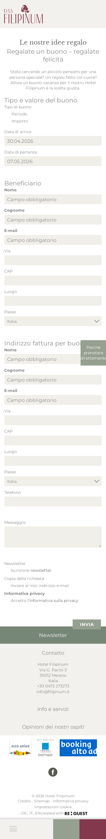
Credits (24, 801)
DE (24, 812)
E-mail (10, 230)
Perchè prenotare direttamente (93, 353)
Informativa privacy (24, 593)
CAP (8, 271)
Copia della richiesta (24, 578)
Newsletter (15, 563)
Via (7, 250)
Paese (10, 311)
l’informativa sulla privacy (52, 600)
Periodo (19, 114)
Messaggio (15, 522)
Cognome (14, 210)
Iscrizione (31, 570)
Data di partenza (20, 152)
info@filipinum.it (53, 691)
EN (38, 812)
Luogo (10, 291)
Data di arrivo (17, 131)
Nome (10, 189)
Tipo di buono (17, 106)
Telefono (12, 492)
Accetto (44, 600)
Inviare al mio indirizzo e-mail (40, 585)
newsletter (41, 570)
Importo (20, 121)
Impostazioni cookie (53, 807)
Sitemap (42, 801)
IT (31, 812)
